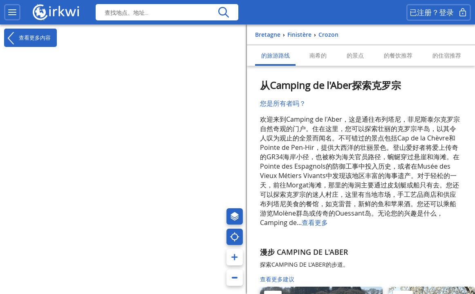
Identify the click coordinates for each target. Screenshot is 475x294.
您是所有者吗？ (283, 103)
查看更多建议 (277, 279)
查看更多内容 (27, 38)
